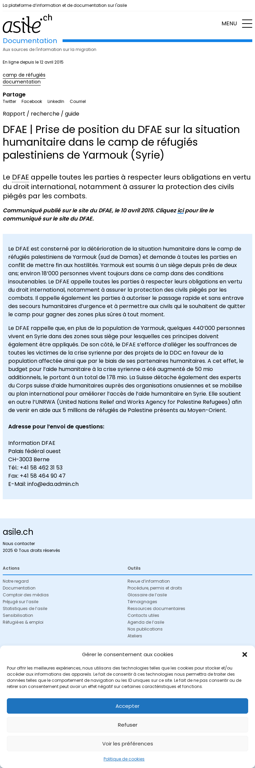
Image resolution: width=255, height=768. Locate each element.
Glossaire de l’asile (147, 595)
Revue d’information (149, 581)
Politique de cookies (124, 759)
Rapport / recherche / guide (41, 114)
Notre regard (16, 581)
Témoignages (142, 602)
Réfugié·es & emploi (23, 622)
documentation (22, 81)
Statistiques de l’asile (25, 608)
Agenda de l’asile (146, 622)
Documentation (19, 588)
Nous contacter (19, 543)
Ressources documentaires (156, 608)
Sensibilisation (18, 615)
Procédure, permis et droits (155, 588)
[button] (244, 654)
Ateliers (135, 636)
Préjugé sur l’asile (20, 602)
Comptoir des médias (26, 595)
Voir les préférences (127, 743)
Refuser (127, 724)
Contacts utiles (143, 615)
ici (180, 210)
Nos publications (145, 629)
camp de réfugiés (24, 74)
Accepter (127, 706)
